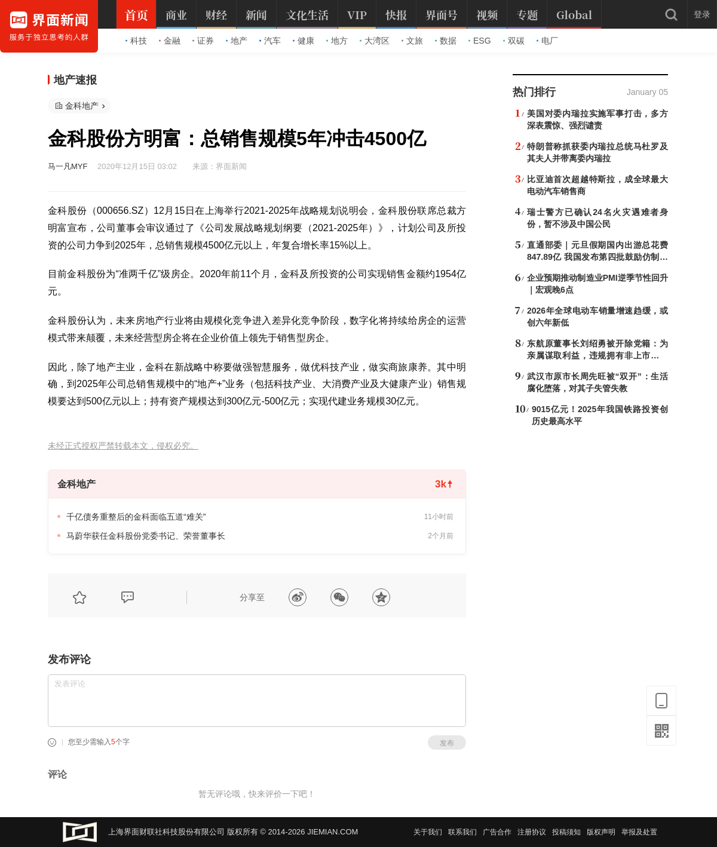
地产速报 (75, 80)
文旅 (412, 40)
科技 (136, 40)
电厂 (547, 40)
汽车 (270, 40)
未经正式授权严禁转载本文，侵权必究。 (123, 445)
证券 (203, 40)
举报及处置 (639, 832)
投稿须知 (566, 832)
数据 (445, 40)
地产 (236, 40)
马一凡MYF (67, 166)
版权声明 (601, 832)
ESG (479, 40)
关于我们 (427, 832)
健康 (303, 40)
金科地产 (82, 106)
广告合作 (497, 832)
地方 (337, 40)
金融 (169, 40)
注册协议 (531, 832)
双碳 (514, 40)
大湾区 (375, 40)
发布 (447, 743)
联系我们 (462, 832)
